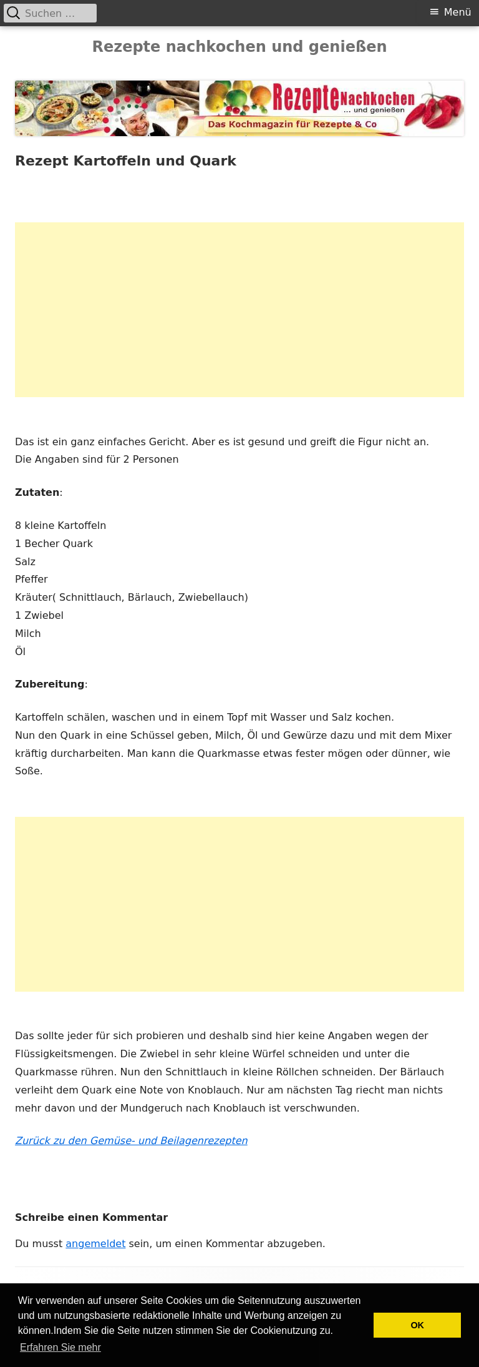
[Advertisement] (239, 309)
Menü (458, 12)
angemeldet (95, 1244)
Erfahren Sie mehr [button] (60, 1347)
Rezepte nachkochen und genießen (239, 47)
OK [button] (417, 1325)
